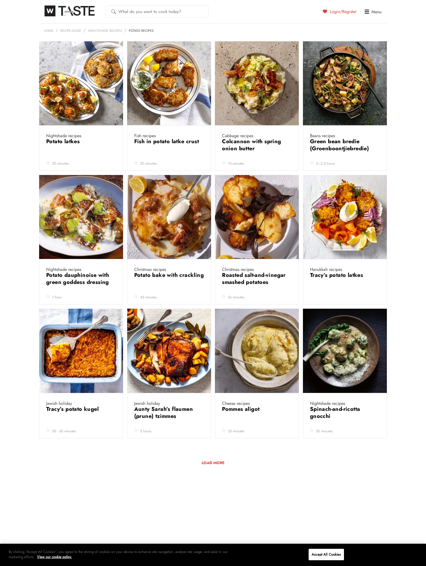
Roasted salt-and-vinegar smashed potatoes (254, 291)
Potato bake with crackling (169, 288)
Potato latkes (64, 154)
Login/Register (339, 11)
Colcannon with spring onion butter (251, 158)
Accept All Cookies (326, 554)
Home (49, 43)
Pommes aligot (241, 422)
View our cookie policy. (54, 556)
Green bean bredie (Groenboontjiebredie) (340, 158)
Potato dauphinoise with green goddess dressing (78, 291)
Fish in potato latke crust (167, 154)
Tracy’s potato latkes (337, 288)
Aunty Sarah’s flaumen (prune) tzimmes (163, 425)
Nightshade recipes (105, 43)
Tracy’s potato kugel (73, 422)
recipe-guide (70, 43)
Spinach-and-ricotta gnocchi (335, 425)
